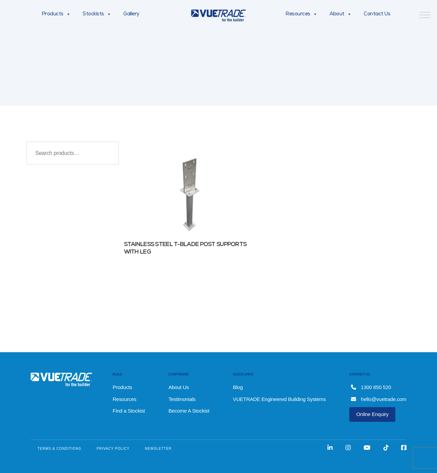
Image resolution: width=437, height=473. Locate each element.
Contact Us (377, 14)
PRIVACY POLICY (113, 448)
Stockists (97, 14)
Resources (301, 14)
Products (56, 14)
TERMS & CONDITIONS (59, 448)
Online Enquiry (372, 414)
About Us (178, 387)
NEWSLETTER (158, 448)
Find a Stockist (129, 411)
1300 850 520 (371, 387)
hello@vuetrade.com (378, 399)
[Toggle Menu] (424, 15)
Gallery (131, 14)
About (340, 14)
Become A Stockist (188, 411)
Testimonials (181, 399)
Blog (238, 387)
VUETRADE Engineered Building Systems (279, 399)
